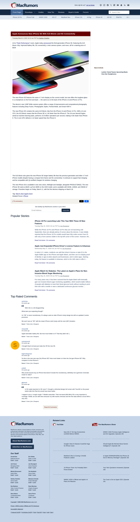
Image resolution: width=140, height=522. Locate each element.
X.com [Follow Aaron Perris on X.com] (34, 496)
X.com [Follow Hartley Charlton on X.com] (16, 482)
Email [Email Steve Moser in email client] (12, 496)
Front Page (17, 12)
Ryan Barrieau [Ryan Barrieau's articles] (32, 486)
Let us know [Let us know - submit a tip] (90, 5)
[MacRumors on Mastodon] (114, 5)
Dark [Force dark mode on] (51, 512)
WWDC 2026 (43, 17)
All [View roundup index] (128, 17)
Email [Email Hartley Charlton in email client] (12, 482)
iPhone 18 (99, 17)
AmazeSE (25, 329)
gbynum (24, 382)
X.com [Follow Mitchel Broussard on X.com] (16, 474)
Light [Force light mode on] (48, 512)
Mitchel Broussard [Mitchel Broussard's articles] (16, 471)
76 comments (17, 201)
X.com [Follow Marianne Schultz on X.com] (34, 482)
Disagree (36, 324)
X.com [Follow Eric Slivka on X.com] (34, 459)
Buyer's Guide (74, 12)
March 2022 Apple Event (24, 194)
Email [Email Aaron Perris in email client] (30, 496)
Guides (41, 12)
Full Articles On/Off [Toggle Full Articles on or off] (27, 512)
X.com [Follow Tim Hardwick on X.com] (34, 474)
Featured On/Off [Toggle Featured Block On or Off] (15, 512)
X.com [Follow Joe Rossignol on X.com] (34, 467)
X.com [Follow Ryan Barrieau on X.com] (34, 489)
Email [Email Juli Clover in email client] (12, 467)
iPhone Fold (30, 17)
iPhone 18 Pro (17, 17)
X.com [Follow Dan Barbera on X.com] (16, 489)
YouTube (60, 424)
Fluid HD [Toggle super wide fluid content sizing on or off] (39, 512)
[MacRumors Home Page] (24, 5)
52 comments (50, 240)
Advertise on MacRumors (22, 446)
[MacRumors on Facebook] (108, 5)
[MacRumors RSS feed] (125, 5)
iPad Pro (119, 17)
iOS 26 (109, 17)
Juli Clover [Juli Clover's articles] (14, 463)
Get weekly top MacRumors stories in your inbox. (50, 206)
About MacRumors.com (21, 440)
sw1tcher (25, 301)
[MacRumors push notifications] (121, 5)
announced (47, 43)
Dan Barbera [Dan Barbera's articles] (14, 486)
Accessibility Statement (17, 509)
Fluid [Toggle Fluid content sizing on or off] (34, 512)
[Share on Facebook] (86, 201)
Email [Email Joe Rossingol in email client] (30, 467)
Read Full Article (40, 240)
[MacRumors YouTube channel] (118, 5)
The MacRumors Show (107, 424)
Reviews (61, 12)
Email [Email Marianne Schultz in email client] (30, 482)
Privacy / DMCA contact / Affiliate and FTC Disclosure (25, 506)
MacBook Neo (65, 17)
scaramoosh (26, 341)
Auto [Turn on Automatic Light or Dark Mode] (44, 512)
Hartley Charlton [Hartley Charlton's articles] (15, 478)
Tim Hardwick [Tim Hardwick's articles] (32, 471)
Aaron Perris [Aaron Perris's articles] (32, 493)
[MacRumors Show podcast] (101, 5)
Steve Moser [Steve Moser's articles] (14, 493)
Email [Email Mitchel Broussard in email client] (12, 474)
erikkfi (24, 368)
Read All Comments (50, 407)
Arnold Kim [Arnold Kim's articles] (14, 456)
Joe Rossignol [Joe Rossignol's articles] (32, 463)
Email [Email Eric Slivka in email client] (30, 459)
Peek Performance (23, 43)
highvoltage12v (27, 354)
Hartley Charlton (44, 38)
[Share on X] (81, 201)
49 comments (50, 265)
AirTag (89, 17)
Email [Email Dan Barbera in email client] (12, 489)
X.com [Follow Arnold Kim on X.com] (16, 459)
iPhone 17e (78, 17)
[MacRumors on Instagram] (104, 5)
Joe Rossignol (64, 226)
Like (31, 324)
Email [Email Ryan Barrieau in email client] (30, 489)
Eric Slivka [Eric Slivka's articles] (31, 456)
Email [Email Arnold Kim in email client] (12, 459)
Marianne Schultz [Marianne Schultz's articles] (33, 478)
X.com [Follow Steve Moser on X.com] (16, 496)
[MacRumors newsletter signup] (128, 5)
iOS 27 (54, 17)
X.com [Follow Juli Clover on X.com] (16, 467)
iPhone (25, 196)
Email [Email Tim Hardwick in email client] (30, 474)
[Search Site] (119, 12)
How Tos (51, 12)
